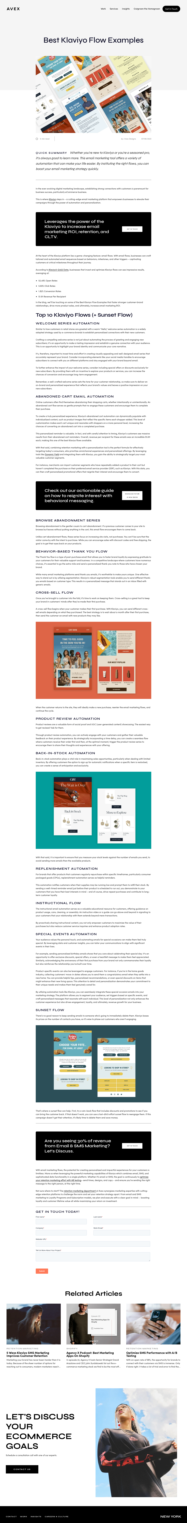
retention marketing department (80, 1190)
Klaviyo (52, 199)
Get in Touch (132, 229)
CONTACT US (22, 1469)
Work (103, 8)
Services (114, 8)
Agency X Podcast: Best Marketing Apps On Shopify (90, 1354)
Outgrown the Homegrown (147, 8)
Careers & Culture (56, 1517)
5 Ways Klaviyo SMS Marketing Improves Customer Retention (28, 1354)
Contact (11, 1517)
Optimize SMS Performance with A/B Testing (151, 1354)
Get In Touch (171, 8)
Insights (126, 8)
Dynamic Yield (52, 454)
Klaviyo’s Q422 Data (58, 269)
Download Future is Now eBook (132, 495)
